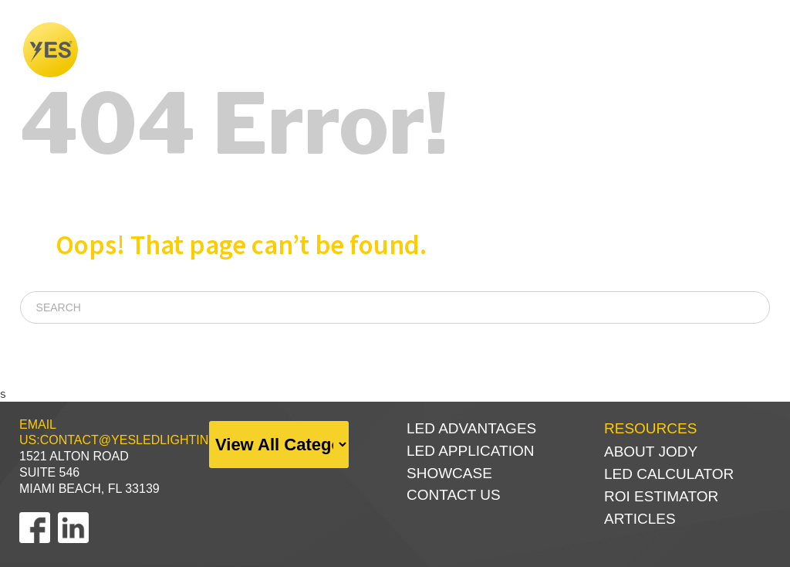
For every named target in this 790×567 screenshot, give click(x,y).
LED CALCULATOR (669, 474)
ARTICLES (640, 519)
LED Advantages (471, 428)
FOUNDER (302, 49)
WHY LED (392, 49)
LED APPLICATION (470, 451)
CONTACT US (454, 495)
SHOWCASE (498, 49)
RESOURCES (712, 49)
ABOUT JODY (650, 451)
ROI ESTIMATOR (661, 496)
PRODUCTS (603, 49)
